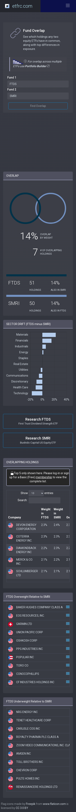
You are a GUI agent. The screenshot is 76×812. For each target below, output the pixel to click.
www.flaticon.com (54, 804)
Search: (39, 500)
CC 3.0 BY (22, 808)
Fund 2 (11, 89)
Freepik (30, 804)
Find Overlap (38, 106)
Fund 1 (11, 77)
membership (44, 477)
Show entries (37, 493)
